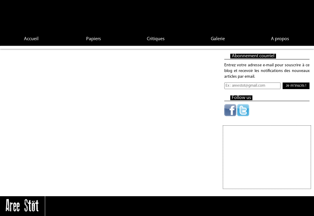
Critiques (155, 39)
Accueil (31, 39)
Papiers (93, 39)
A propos (280, 39)
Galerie (218, 39)
